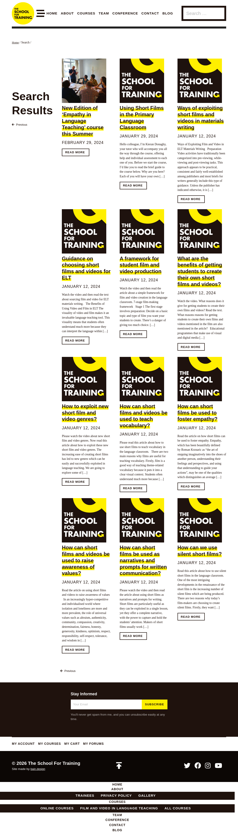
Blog (168, 13)
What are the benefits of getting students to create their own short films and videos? (199, 271)
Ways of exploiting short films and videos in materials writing (200, 117)
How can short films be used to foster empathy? (197, 413)
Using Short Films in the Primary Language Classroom (142, 117)
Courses (86, 13)
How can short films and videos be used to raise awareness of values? (86, 561)
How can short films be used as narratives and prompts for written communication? (143, 561)
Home (51, 13)
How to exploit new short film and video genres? (85, 413)
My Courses (52, 744)
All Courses (178, 810)
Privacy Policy (116, 796)
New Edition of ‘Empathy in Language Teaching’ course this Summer (83, 121)
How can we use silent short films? (199, 551)
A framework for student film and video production (140, 265)
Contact (150, 13)
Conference (125, 13)
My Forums (99, 744)
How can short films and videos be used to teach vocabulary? (143, 416)
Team (104, 13)
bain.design (38, 769)
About (67, 13)
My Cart (76, 744)
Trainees (84, 796)
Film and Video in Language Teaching (119, 810)
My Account (24, 744)
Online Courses (57, 810)
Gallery (147, 796)
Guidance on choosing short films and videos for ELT (86, 268)
